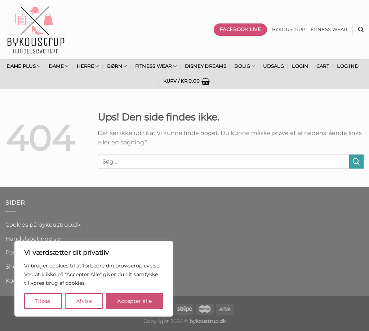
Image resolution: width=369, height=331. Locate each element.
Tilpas (43, 301)
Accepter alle (134, 301)
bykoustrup (289, 29)
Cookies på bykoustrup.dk (43, 224)
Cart (322, 66)
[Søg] (361, 29)
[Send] (356, 161)
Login (300, 66)
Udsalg (273, 66)
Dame (58, 66)
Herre (88, 66)
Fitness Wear (156, 66)
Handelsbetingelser (33, 238)
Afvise (84, 301)
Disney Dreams (205, 66)
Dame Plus (23, 66)
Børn (117, 66)
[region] (93, 279)
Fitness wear (329, 29)
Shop (13, 266)
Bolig (244, 66)
